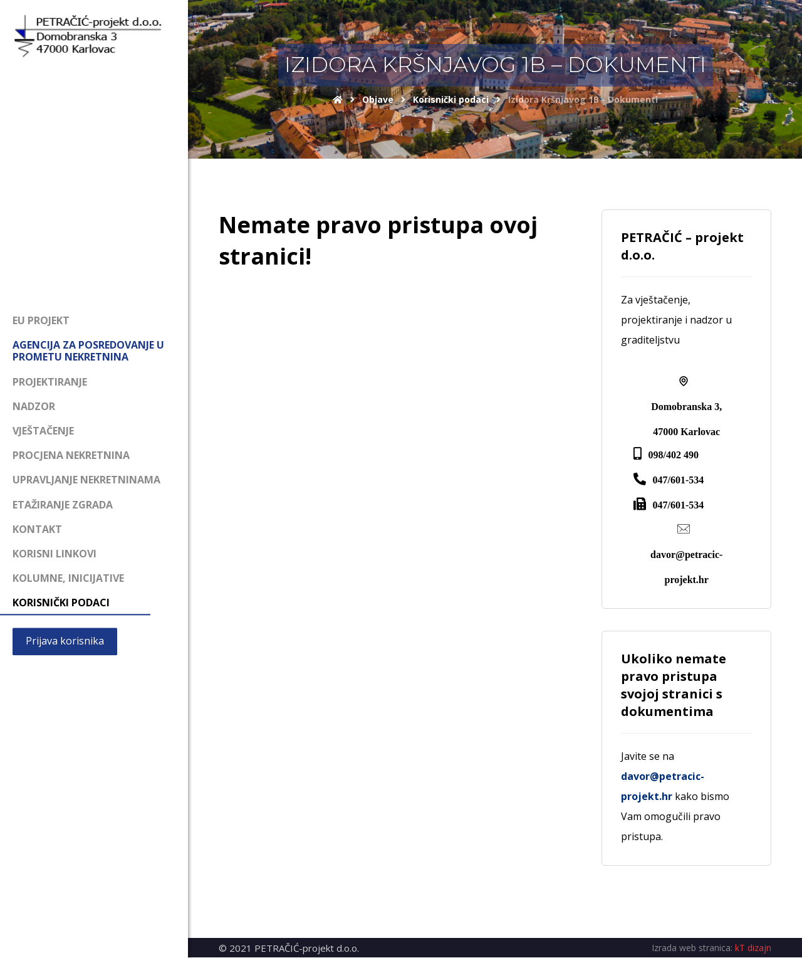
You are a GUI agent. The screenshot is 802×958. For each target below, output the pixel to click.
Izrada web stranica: (692, 948)
